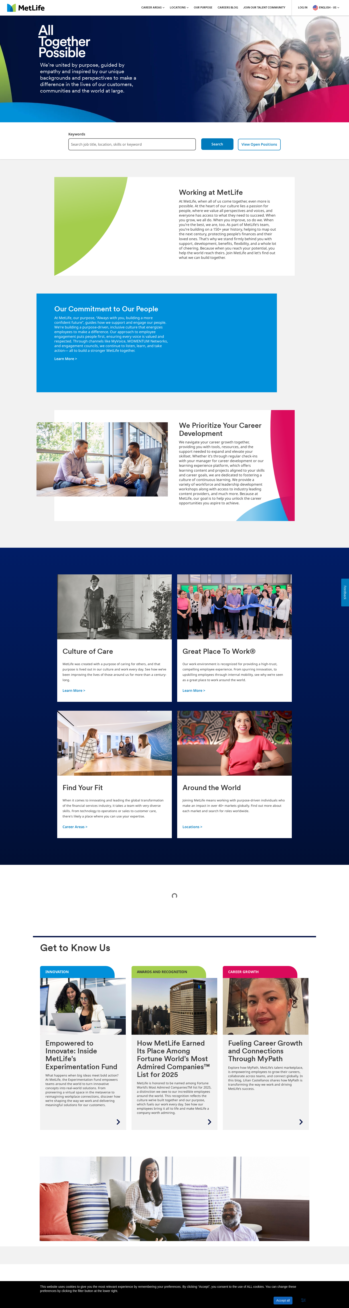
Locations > (192, 826)
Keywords (74, 134)
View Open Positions (262, 144)
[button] (303, 1300)
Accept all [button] (283, 1300)
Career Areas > (75, 826)
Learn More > (65, 358)
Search (219, 144)
